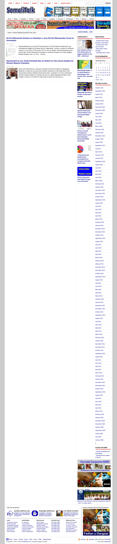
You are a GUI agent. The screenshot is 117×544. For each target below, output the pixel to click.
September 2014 (100, 238)
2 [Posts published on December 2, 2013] (96, 68)
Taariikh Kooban (41, 525)
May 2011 (98, 366)
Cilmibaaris (69, 19)
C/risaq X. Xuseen (71, 525)
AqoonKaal (107, 541)
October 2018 (99, 139)
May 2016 (98, 174)
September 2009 (100, 430)
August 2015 (99, 203)
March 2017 (98, 152)
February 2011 (99, 376)
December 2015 (100, 190)
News (9, 19)
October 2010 (99, 389)
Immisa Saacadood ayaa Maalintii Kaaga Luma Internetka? (83, 179)
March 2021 (98, 97)
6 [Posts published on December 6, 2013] (105, 68)
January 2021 (99, 104)
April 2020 (98, 123)
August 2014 (99, 241)
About (17, 3)
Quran (34, 3)
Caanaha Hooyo (26, 530)
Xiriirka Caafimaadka (27, 531)
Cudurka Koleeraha (27, 525)
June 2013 (98, 286)
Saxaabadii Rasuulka (12, 525)
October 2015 (99, 196)
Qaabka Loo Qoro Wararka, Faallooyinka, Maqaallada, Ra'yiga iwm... (19, 513)
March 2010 (98, 411)
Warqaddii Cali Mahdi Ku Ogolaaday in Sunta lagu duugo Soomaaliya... (68, 513)
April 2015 (98, 216)
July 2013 (98, 283)
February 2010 (99, 414)
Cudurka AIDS (26, 523)
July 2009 (98, 437)
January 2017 (99, 158)
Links (49, 3)
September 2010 (100, 392)
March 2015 (98, 219)
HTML (56, 3)
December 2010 (100, 382)
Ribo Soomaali (11, 531)
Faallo (44, 19)
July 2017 (98, 148)
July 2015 (98, 206)
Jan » (101, 79)
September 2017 (100, 145)
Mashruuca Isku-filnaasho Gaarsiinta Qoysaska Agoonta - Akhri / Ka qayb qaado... (94, 501)
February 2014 (99, 261)
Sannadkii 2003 (55, 531)
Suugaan (52, 19)
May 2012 (98, 328)
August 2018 (99, 142)
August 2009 (99, 433)
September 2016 (100, 161)
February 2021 (99, 100)
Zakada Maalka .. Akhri (86, 32)
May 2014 (98, 251)
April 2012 (98, 331)
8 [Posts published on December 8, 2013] (109, 68)
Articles (31, 19)
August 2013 (99, 280)
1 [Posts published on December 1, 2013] (109, 65)
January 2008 (99, 440)
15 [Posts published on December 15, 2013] (109, 70)
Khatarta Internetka (42, 531)
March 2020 (98, 126)
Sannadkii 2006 (55, 527)
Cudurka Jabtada (26, 528)
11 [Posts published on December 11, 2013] (100, 70)
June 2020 (98, 116)
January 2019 (99, 132)
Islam (38, 19)
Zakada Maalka (11, 528)
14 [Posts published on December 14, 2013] (107, 70)
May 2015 (98, 212)
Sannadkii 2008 (55, 523)
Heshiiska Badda (41, 528)
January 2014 (99, 264)
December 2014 (100, 229)
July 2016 (98, 168)
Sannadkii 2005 (55, 528)
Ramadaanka (10, 530)
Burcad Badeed (70, 528)
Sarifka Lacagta (41, 530)
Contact (26, 3)
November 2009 (100, 424)
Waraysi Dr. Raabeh (71, 522)
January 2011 (99, 379)
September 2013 (100, 277)
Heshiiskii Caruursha (71, 527)
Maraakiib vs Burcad (71, 530)
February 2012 (99, 337)
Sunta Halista (40, 522)
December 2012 (100, 305)
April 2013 (98, 293)
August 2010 (99, 395)
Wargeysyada (65, 3)
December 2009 (100, 421)
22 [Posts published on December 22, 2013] (109, 72)
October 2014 (99, 235)
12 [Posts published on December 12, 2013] (103, 70)
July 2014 (98, 245)
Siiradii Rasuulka (11, 523)
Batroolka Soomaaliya (42, 527)
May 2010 (98, 405)
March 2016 (98, 180)
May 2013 (98, 289)
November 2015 (100, 193)
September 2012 (100, 315)
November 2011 (100, 347)
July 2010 (98, 398)
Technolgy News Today (103, 52)
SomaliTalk (107, 539)
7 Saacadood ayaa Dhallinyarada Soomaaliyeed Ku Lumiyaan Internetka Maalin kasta (83, 159)
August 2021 (99, 94)
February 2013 (99, 299)
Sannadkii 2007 (55, 525)
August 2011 (99, 357)
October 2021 (99, 88)
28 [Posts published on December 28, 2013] (107, 75)
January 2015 (99, 225)
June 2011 (98, 363)
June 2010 (98, 401)
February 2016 (99, 184)
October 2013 (99, 273)
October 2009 (99, 427)
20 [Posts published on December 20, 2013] (105, 72)
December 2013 (100, 267)
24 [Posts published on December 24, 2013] (98, 75)
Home (10, 3)
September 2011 (100, 353)
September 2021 (100, 91)
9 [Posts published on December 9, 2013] (96, 70)
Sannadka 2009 (55, 522)
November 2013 (100, 270)
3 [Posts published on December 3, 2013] (98, 68)
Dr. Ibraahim (25, 522)
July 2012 (98, 321)
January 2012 (99, 341)
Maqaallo (23, 19)
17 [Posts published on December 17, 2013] (98, 72)
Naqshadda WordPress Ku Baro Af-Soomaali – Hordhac (84, 94)
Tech (77, 19)
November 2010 (100, 385)
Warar (16, 19)
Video (42, 3)
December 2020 (100, 107)
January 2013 (99, 302)
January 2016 (99, 187)
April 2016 (98, 177)
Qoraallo (83, 539)
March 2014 (98, 257)
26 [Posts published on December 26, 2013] (103, 75)
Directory (60, 19)
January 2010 (99, 417)
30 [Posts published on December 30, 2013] (96, 77)
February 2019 (99, 129)
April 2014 (98, 254)
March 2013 (98, 296)
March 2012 (98, 334)
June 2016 (98, 171)
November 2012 (100, 309)
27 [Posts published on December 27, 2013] (105, 75)
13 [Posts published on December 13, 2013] (105, 70)
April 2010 (98, 408)
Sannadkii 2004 (55, 530)
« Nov (97, 79)
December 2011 (100, 344)
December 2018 (100, 136)
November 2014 (100, 232)
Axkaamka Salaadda (12, 527)
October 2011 (99, 350)
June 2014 (98, 248)
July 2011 (98, 360)
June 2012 (98, 325)
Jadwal (91, 19)
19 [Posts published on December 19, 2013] (103, 72)
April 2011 (98, 369)
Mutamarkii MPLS (71, 531)
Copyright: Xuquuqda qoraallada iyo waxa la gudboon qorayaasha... (44, 513)
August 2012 (99, 318)
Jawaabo (91, 539)
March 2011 (98, 373)
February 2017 (99, 155)
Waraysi (84, 19)
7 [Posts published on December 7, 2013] (107, 68)
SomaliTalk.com (26, 541)
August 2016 (99, 164)
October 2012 (99, 312)
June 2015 (98, 209)
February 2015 (99, 222)
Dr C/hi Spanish (70, 523)
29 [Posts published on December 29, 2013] (109, 75)
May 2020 (98, 120)
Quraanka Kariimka (12, 522)
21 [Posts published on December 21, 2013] (107, 72)
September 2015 (100, 200)
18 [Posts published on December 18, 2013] (100, 72)
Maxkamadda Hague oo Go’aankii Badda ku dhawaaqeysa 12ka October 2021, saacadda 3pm (85, 74)
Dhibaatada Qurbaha (42, 523)
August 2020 (99, 113)
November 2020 (100, 110)
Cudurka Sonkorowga (28, 527)
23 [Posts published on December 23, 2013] (96, 75)
